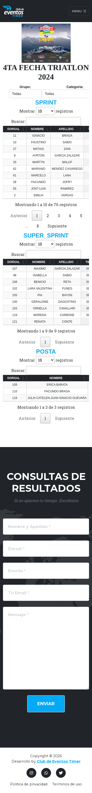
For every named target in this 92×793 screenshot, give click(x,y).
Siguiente (57, 225)
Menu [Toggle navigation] (79, 11)
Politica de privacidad (28, 784)
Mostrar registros (46, 111)
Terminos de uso (67, 784)
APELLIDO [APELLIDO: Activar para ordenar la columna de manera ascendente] (66, 129)
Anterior (18, 215)
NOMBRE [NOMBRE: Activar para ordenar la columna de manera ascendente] (37, 129)
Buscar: (46, 121)
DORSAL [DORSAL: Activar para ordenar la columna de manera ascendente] (13, 129)
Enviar (46, 703)
